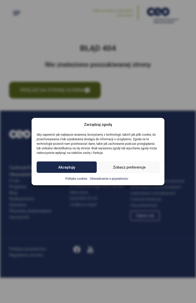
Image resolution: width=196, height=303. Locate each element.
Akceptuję (66, 167)
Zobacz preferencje (129, 167)
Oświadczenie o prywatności (109, 178)
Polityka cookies (76, 178)
